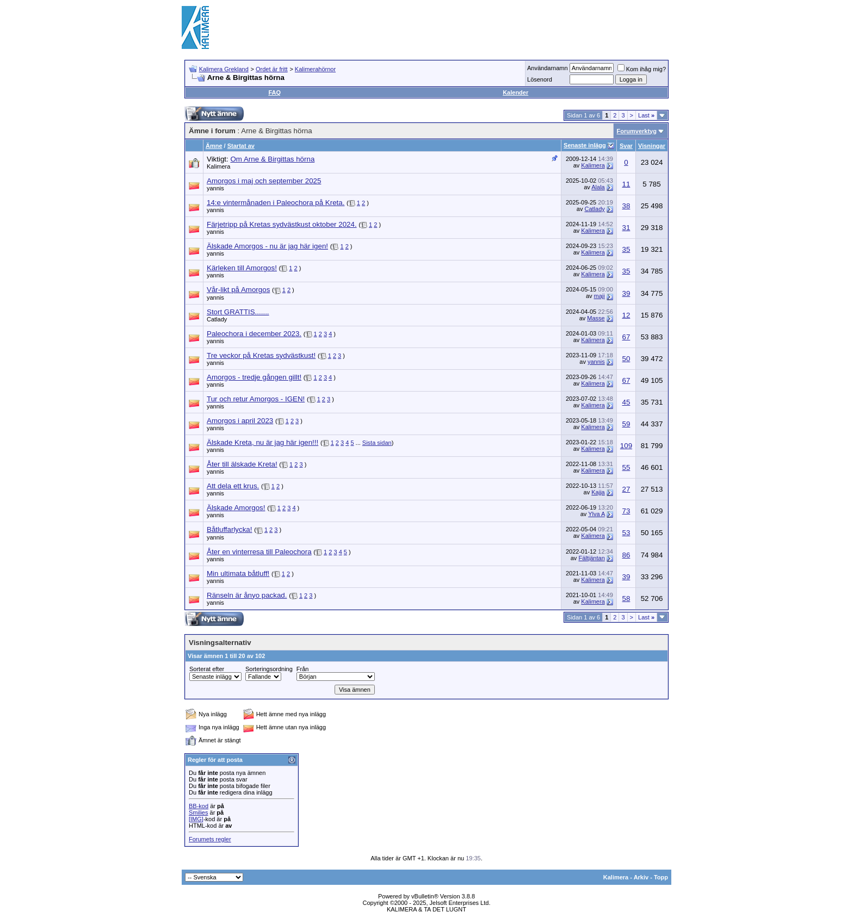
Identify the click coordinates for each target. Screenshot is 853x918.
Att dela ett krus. (233, 486)
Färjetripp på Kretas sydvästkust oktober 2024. (282, 224)
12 (626, 315)
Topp (661, 877)
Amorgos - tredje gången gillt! (254, 377)
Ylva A (596, 514)
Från (302, 669)
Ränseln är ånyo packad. (247, 595)
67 (626, 337)
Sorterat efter (206, 669)
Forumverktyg (637, 131)
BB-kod (198, 806)
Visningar (651, 145)
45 (626, 402)
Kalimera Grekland (224, 69)
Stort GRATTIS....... (238, 312)
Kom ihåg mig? (641, 69)
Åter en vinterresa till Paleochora (259, 552)
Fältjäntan (591, 558)
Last (646, 115)
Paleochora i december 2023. (254, 334)
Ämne (214, 145)
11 (626, 184)
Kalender (515, 92)
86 (626, 555)
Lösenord (539, 79)
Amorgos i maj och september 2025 (264, 181)
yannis (215, 188)
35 (626, 249)
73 (626, 511)
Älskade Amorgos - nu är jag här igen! (267, 246)
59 (626, 424)
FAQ (274, 92)
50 (626, 359)
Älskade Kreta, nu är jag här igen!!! (262, 442)
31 (626, 228)
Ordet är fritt (272, 69)
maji (599, 296)
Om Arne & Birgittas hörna (272, 159)
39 (626, 293)
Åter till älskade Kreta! (242, 464)
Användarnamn (547, 68)
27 (626, 489)
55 (626, 467)
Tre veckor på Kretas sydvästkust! (261, 355)
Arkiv (641, 877)
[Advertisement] (473, 27)
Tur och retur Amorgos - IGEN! (256, 399)
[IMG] (196, 819)
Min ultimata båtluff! (238, 573)
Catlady (594, 209)
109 (626, 446)
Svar (626, 145)
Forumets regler (210, 839)
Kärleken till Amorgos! (242, 268)
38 (626, 206)
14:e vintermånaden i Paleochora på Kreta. (275, 203)
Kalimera (218, 166)
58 (626, 598)
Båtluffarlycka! (229, 529)
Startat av (241, 145)
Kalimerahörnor (315, 69)
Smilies (198, 812)
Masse (595, 318)
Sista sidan (377, 442)
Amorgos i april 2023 (240, 421)
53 (626, 533)
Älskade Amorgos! (236, 508)
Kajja (597, 492)
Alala (597, 187)
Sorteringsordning (269, 669)
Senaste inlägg (585, 145)
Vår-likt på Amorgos (238, 290)
